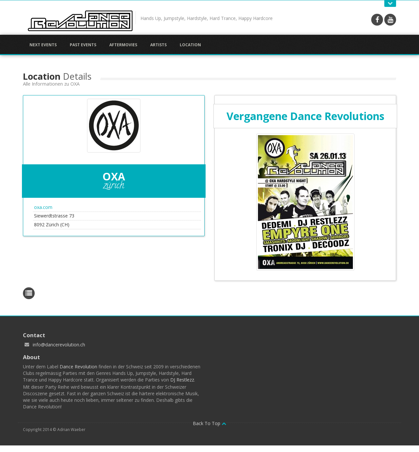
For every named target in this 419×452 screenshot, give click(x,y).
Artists (158, 45)
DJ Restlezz (182, 380)
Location (190, 45)
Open (390, 3)
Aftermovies (123, 45)
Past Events (83, 45)
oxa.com (43, 207)
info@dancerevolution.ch (59, 344)
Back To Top (209, 423)
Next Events (43, 45)
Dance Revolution (78, 366)
